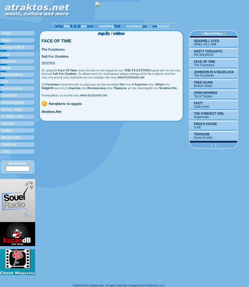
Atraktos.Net (51, 111)
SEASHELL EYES (206, 41)
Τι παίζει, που (13, 116)
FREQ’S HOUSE (205, 124)
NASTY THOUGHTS (208, 51)
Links (6, 151)
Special (7, 123)
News (6, 40)
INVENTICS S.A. (155, 285)
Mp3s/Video (11, 137)
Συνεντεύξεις (12, 88)
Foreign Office (13, 47)
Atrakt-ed (9, 144)
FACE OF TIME (204, 61)
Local (6, 54)
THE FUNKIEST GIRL (209, 113)
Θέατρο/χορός (13, 102)
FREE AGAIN (203, 82)
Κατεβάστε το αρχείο (65, 104)
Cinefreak (9, 95)
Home (6, 33)
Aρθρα (7, 130)
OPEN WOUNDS (206, 93)
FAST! (198, 103)
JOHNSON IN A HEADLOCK (214, 72)
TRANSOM (202, 134)
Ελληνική (9, 61)
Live (5, 81)
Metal (6, 68)
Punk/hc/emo (12, 75)
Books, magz (12, 109)
